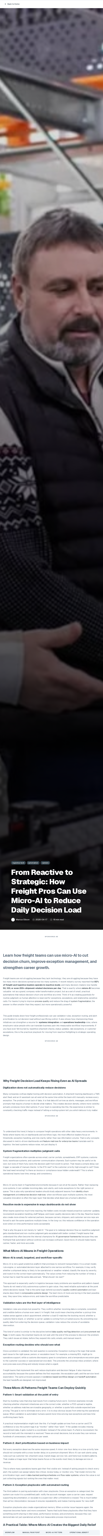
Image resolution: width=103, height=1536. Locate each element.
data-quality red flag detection (66, 1333)
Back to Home (12, 4)
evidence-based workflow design (58, 1378)
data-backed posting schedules (41, 1476)
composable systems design (35, 1294)
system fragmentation (81, 1002)
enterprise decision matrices (32, 1196)
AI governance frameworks (68, 1238)
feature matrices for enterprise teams (60, 1142)
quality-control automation (75, 1291)
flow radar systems (70, 1476)
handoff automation (87, 1378)
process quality (42, 1002)
